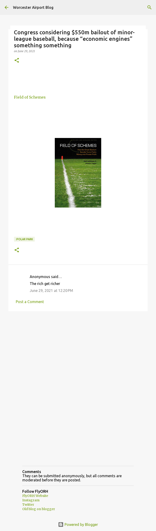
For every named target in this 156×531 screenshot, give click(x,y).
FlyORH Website (35, 496)
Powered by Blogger (78, 524)
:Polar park (24, 239)
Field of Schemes (30, 97)
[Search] (149, 7)
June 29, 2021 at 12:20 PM (51, 290)
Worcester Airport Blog (33, 7)
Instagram (30, 500)
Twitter (28, 504)
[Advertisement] (78, 350)
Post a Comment (30, 302)
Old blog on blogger (38, 509)
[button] (17, 61)
